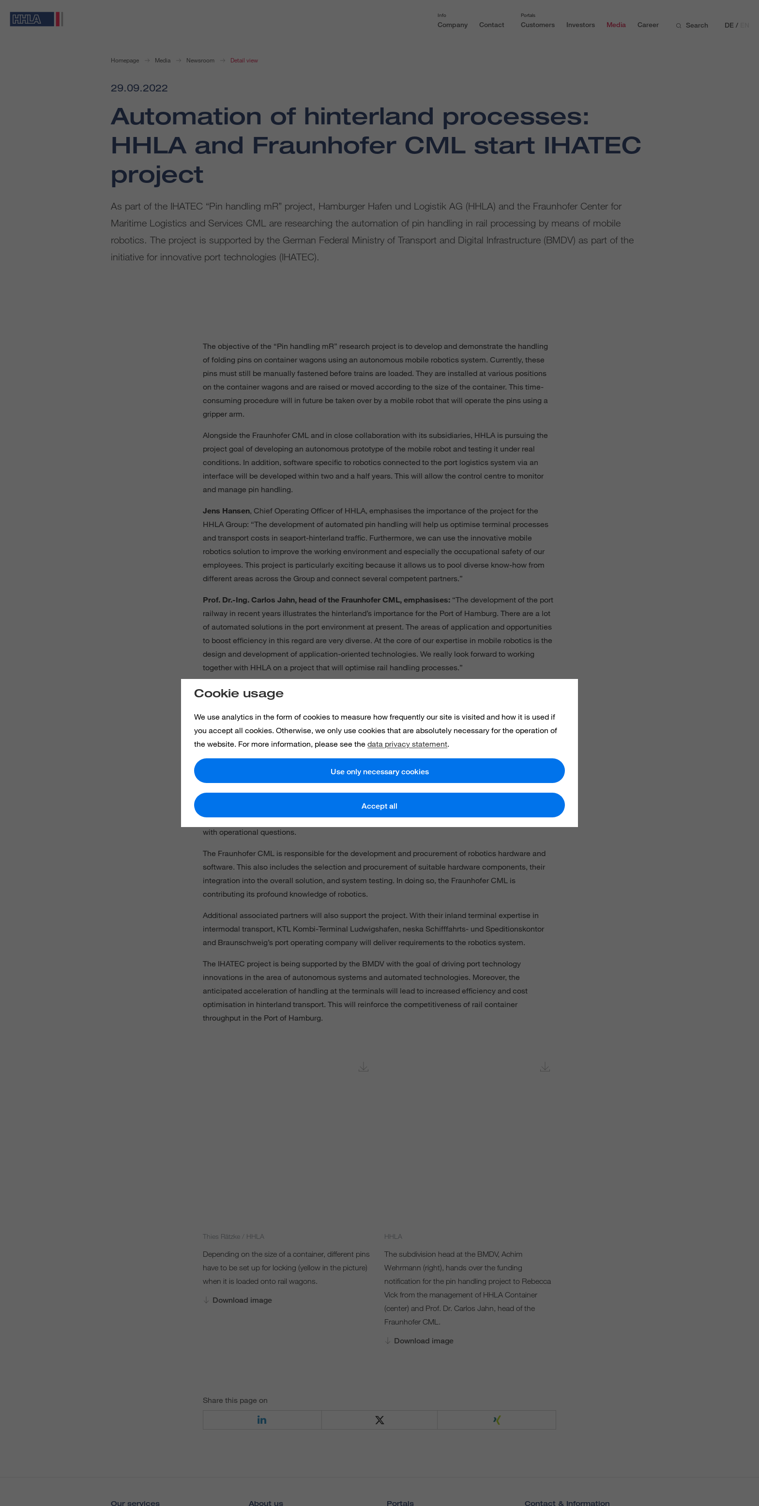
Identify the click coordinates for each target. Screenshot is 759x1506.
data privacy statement (407, 744)
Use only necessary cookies (380, 771)
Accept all (379, 806)
